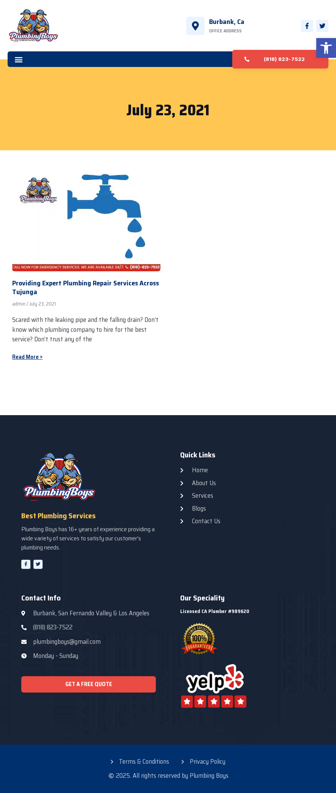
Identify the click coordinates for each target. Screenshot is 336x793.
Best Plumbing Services (58, 516)
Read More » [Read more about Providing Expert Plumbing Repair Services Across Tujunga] (27, 356)
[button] (326, 48)
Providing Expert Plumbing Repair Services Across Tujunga (85, 287)
